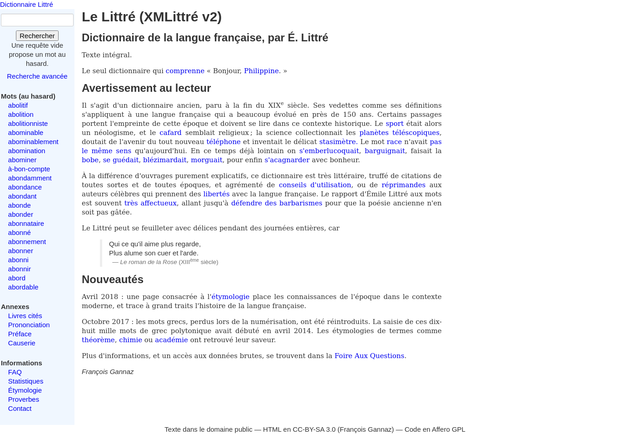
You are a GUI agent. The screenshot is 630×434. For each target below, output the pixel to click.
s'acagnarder (287, 160)
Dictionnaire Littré (26, 4)
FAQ (15, 372)
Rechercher (37, 36)
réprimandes (404, 185)
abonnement (27, 241)
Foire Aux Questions (370, 356)
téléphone (224, 142)
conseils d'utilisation (315, 185)
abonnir (19, 269)
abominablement (33, 141)
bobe (90, 160)
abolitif (18, 105)
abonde (19, 205)
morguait (206, 160)
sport (395, 124)
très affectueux (150, 203)
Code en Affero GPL (435, 429)
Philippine (261, 71)
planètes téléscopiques (399, 133)
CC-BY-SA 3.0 (314, 429)
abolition (21, 114)
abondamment (30, 178)
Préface (20, 334)
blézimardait (165, 160)
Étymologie (25, 390)
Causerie (21, 343)
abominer (22, 160)
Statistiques (26, 381)
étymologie (231, 297)
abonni (18, 260)
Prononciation (29, 325)
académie (171, 340)
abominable (26, 132)
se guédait (121, 160)
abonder (20, 214)
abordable (23, 287)
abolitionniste (28, 123)
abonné (19, 232)
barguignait (385, 151)
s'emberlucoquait (329, 151)
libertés (216, 194)
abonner (20, 250)
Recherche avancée (37, 76)
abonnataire (26, 223)
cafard (170, 133)
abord (16, 278)
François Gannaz (366, 429)
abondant (22, 196)
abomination (26, 151)
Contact (20, 408)
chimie (130, 340)
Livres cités (25, 315)
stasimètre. (338, 142)
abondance (25, 187)
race (394, 142)
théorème (98, 340)
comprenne (186, 71)
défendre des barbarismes (276, 203)
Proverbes (23, 399)
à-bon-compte (29, 169)
